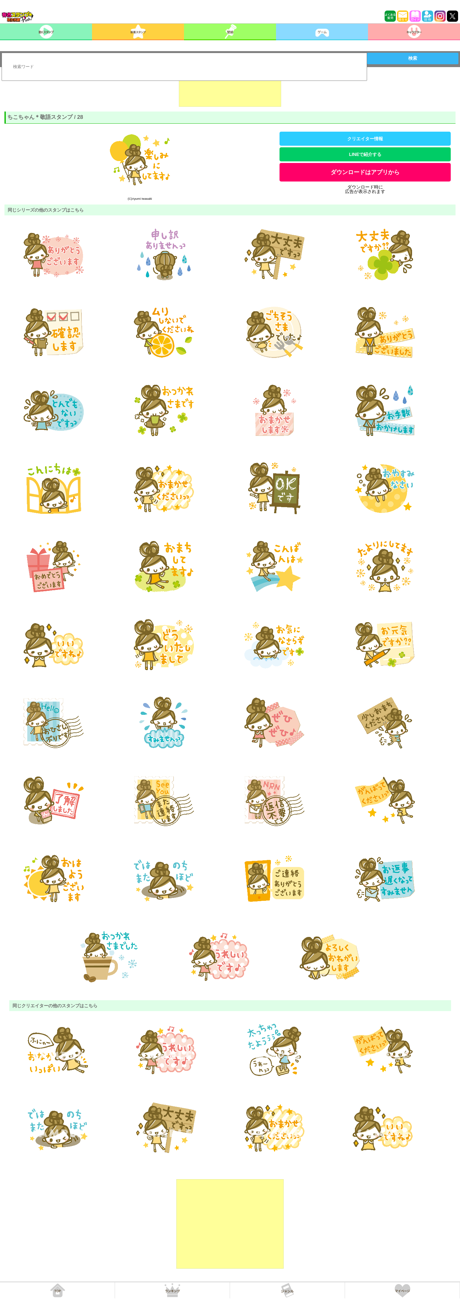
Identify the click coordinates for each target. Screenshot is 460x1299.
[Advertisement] (230, 91)
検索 (412, 58)
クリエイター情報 (365, 138)
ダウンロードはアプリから (365, 172)
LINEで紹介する (365, 154)
